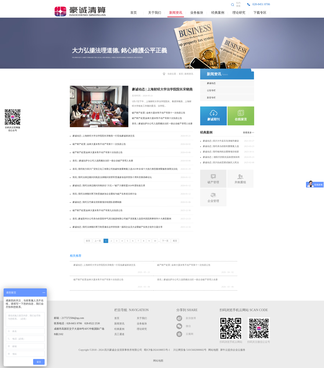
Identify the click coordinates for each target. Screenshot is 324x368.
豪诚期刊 (213, 119)
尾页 (175, 241)
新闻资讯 (188, 74)
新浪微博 (191, 318)
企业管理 (213, 200)
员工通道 (119, 334)
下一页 (165, 241)
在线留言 (241, 119)
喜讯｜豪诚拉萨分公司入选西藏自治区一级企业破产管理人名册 (162, 123)
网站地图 (157, 360)
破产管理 (213, 182)
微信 (188, 326)
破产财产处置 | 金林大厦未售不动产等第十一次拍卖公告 (158, 112)
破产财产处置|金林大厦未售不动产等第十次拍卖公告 (157, 118)
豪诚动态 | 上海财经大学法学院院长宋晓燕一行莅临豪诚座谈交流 (104, 265)
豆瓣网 (189, 334)
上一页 (97, 241)
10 (155, 241)
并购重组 (240, 182)
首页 (133, 12)
